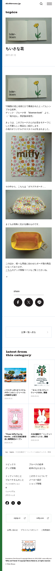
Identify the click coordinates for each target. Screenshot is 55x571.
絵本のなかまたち (37, 468)
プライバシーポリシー (29, 530)
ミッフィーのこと (13, 476)
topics (12, 452)
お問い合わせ (12, 530)
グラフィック (10, 495)
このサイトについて (38, 476)
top (6, 452)
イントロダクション (12, 484)
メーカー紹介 (35, 480)
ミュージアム (10, 491)
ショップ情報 (35, 483)
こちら (9, 270)
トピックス (10, 464)
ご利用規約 (45, 530)
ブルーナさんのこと (14, 480)
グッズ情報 (10, 468)
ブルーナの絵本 (36, 464)
